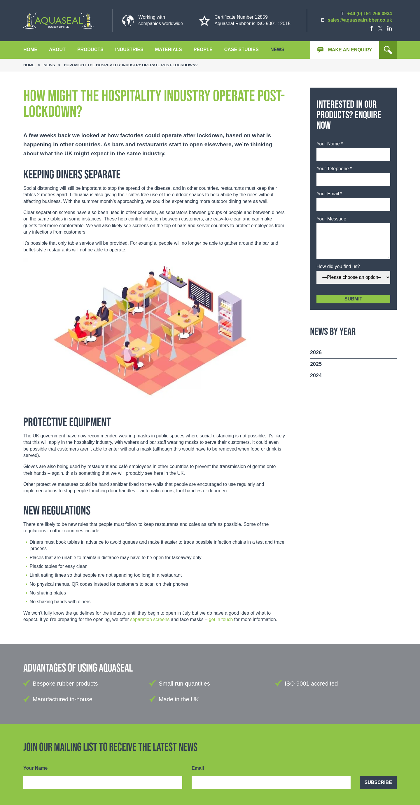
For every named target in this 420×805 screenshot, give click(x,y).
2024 (316, 375)
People (203, 49)
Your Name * (329, 143)
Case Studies (241, 49)
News (277, 49)
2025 (316, 364)
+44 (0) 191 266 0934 (369, 13)
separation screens (149, 619)
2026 (316, 352)
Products (90, 49)
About (57, 49)
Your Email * (329, 193)
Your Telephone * (334, 168)
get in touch (221, 619)
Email (198, 768)
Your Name (35, 768)
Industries (129, 49)
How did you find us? (338, 266)
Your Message (331, 218)
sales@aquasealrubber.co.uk (360, 20)
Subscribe (378, 782)
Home (30, 49)
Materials (168, 49)
